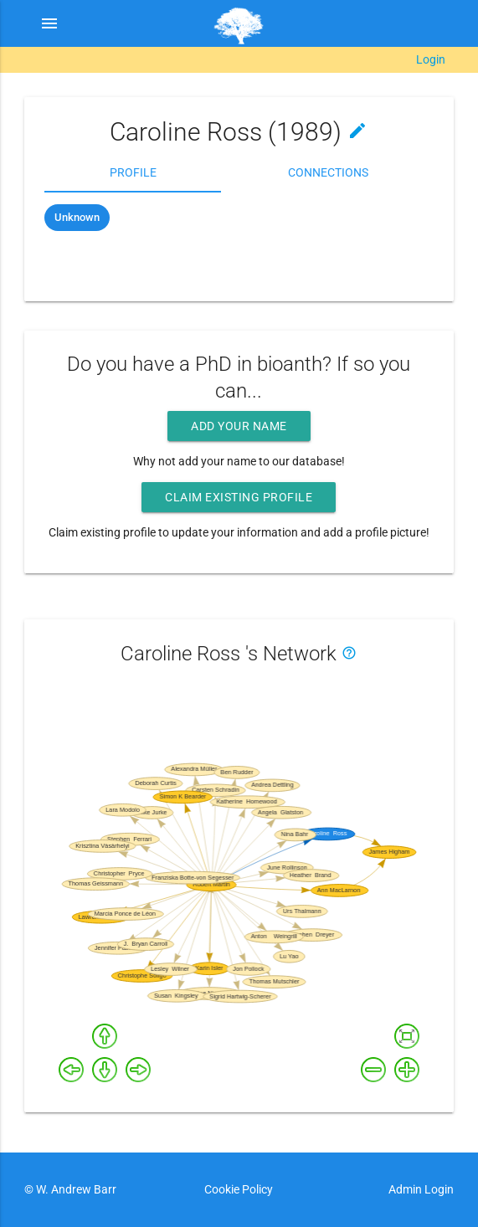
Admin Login (421, 1189)
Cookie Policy (238, 1189)
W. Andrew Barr (74, 1189)
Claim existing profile (238, 497)
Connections (328, 172)
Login (430, 59)
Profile (133, 172)
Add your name (239, 426)
